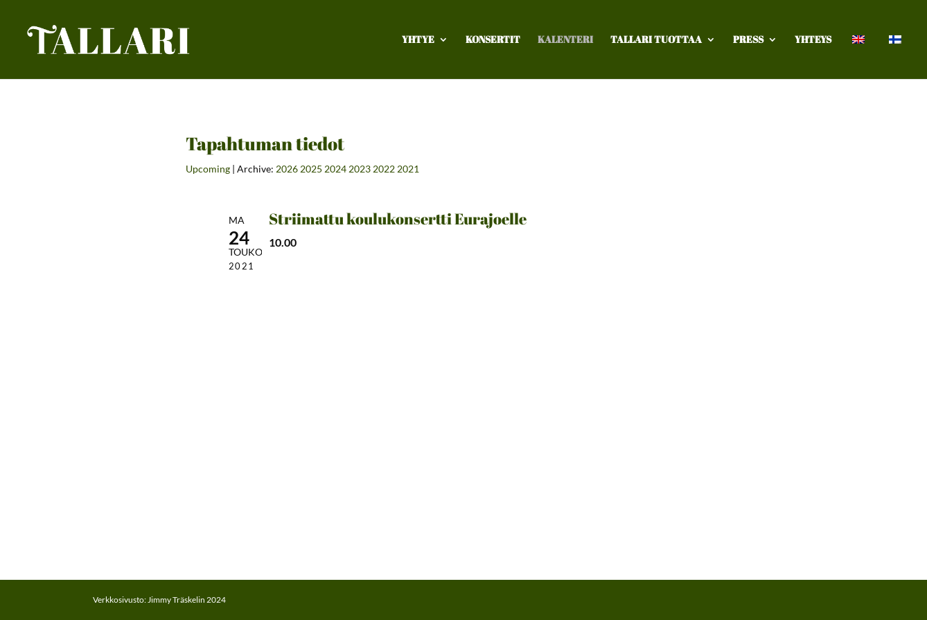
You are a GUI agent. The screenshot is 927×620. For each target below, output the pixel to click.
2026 (287, 169)
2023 (359, 169)
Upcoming (208, 169)
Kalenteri (565, 40)
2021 (408, 169)
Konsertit (493, 40)
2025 (311, 169)
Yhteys (813, 40)
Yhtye (418, 40)
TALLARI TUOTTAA (656, 40)
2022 (384, 169)
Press (748, 40)
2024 (335, 169)
